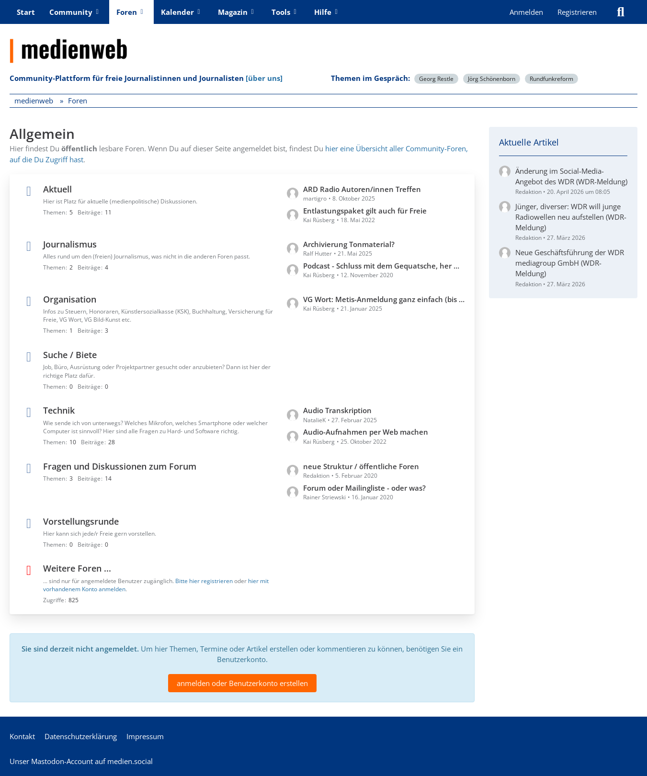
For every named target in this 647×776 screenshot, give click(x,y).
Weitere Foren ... (77, 568)
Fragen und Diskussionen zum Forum (119, 466)
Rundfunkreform (551, 79)
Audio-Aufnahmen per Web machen (365, 432)
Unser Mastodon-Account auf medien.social (81, 761)
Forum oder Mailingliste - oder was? (364, 487)
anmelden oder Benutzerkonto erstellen (242, 683)
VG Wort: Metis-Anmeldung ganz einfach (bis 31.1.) (384, 299)
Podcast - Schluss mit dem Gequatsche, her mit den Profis (384, 265)
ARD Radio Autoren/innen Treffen (362, 188)
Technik (59, 410)
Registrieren (577, 12)
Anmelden (526, 12)
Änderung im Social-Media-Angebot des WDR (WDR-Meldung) (571, 176)
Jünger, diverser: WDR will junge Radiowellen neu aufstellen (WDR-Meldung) (570, 217)
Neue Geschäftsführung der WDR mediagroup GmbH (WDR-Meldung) (569, 262)
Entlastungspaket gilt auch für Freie (365, 210)
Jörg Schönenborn (491, 79)
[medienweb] (323, 43)
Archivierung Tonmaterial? (349, 243)
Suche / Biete (70, 354)
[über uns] (264, 78)
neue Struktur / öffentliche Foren (361, 466)
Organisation (69, 298)
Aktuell (57, 188)
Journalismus (70, 243)
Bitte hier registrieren (204, 580)
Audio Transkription (337, 410)
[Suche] (620, 12)
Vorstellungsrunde (81, 521)
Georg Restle (436, 79)
